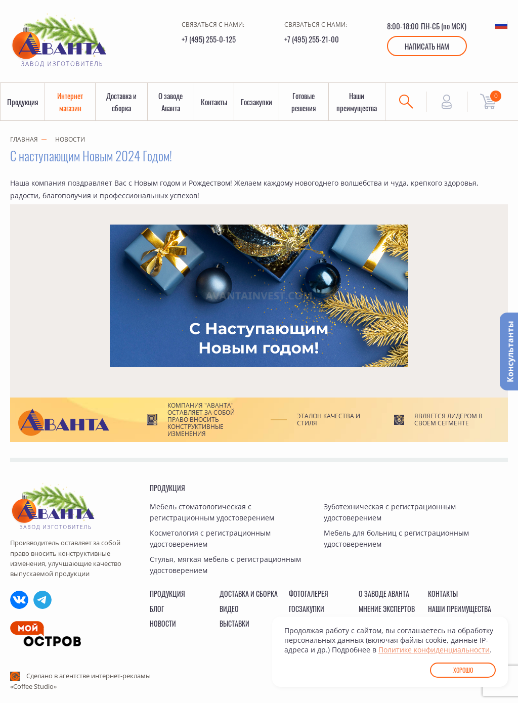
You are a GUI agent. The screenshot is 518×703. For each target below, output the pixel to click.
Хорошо (463, 670)
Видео (229, 608)
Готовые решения (303, 101)
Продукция (22, 101)
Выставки (234, 623)
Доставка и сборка (121, 101)
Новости (70, 139)
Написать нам (427, 46)
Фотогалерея (308, 593)
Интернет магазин (70, 101)
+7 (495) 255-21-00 (311, 39)
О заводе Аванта (170, 101)
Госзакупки (256, 101)
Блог (157, 608)
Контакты (214, 101)
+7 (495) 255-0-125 (209, 39)
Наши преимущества (356, 101)
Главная (24, 139)
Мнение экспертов (387, 608)
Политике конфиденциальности (434, 649)
